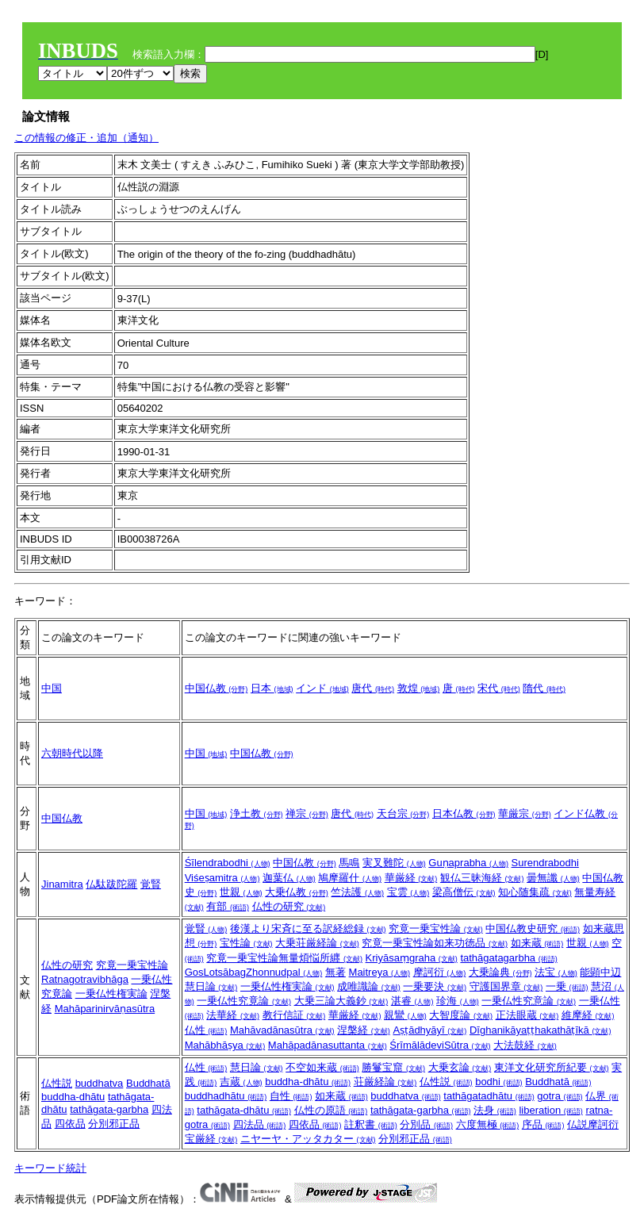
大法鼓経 (525, 1045)
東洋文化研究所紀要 (551, 1067)
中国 (51, 688)
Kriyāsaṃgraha (412, 958)
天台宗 (403, 813)
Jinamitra (62, 884)
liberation (550, 1110)
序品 (543, 1124)
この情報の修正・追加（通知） (86, 138)
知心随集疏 (535, 892)
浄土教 (256, 813)
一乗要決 (434, 986)
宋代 (498, 688)
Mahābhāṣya (225, 1045)
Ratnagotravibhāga (84, 979)
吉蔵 (241, 1082)
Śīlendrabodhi (227, 863)
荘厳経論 (385, 1082)
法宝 (556, 972)
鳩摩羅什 (349, 878)
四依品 (70, 1124)
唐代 (372, 688)
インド (322, 688)
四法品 (259, 1124)
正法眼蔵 (527, 1015)
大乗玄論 (460, 1067)
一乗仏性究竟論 (244, 1001)
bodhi (498, 1082)
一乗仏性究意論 (528, 1001)
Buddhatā (148, 1083)
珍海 (457, 1001)
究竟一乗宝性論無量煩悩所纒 (284, 958)
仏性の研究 (289, 906)
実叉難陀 (394, 863)
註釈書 (370, 1124)
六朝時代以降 (72, 753)
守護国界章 (506, 986)
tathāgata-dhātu (244, 1110)
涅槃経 (363, 1030)
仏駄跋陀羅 (111, 884)
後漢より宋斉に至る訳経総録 (308, 928)
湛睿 (412, 1001)
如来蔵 (537, 943)
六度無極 (487, 1124)
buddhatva (99, 1083)
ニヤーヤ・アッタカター (308, 1139)
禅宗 (307, 813)
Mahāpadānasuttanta (327, 1045)
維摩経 (588, 1015)
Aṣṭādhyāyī (429, 1030)
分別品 (426, 1124)
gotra (559, 1096)
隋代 (544, 688)
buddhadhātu (226, 1096)
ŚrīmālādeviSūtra (439, 1045)
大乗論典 (500, 972)
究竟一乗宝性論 (132, 965)
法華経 (232, 1015)
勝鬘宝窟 (393, 1067)
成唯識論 (369, 986)
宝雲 (408, 892)
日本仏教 (464, 813)
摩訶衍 (439, 972)
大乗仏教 (296, 892)
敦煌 (418, 688)
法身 (494, 1110)
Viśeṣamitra (222, 878)
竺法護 (357, 892)
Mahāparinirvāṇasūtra (105, 1009)
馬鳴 (349, 863)
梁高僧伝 (464, 892)
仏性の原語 (331, 1110)
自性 (291, 1096)
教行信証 (294, 1015)
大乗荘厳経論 (317, 943)
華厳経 (411, 878)
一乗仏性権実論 (111, 993)
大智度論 (461, 1015)
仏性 (206, 1030)
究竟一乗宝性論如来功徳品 (435, 943)
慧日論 (256, 1067)
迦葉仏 (289, 878)
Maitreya (379, 972)
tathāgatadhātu (488, 1096)
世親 (241, 892)
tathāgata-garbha (109, 1109)
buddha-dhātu (73, 1097)
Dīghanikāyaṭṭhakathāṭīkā (540, 1030)
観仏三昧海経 (482, 878)
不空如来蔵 (322, 1067)
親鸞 (405, 1015)
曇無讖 (553, 878)
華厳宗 (524, 813)
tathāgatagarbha (508, 958)
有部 (227, 906)
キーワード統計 (50, 1168)
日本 (272, 688)
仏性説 (56, 1083)
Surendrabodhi (545, 863)
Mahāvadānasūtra (282, 1030)
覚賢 (150, 884)
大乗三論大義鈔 (341, 1001)
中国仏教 (216, 688)
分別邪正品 (114, 1124)
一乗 (567, 986)
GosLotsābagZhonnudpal (254, 972)
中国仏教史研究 (532, 928)
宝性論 (246, 943)
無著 (335, 972)
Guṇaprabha (468, 863)
